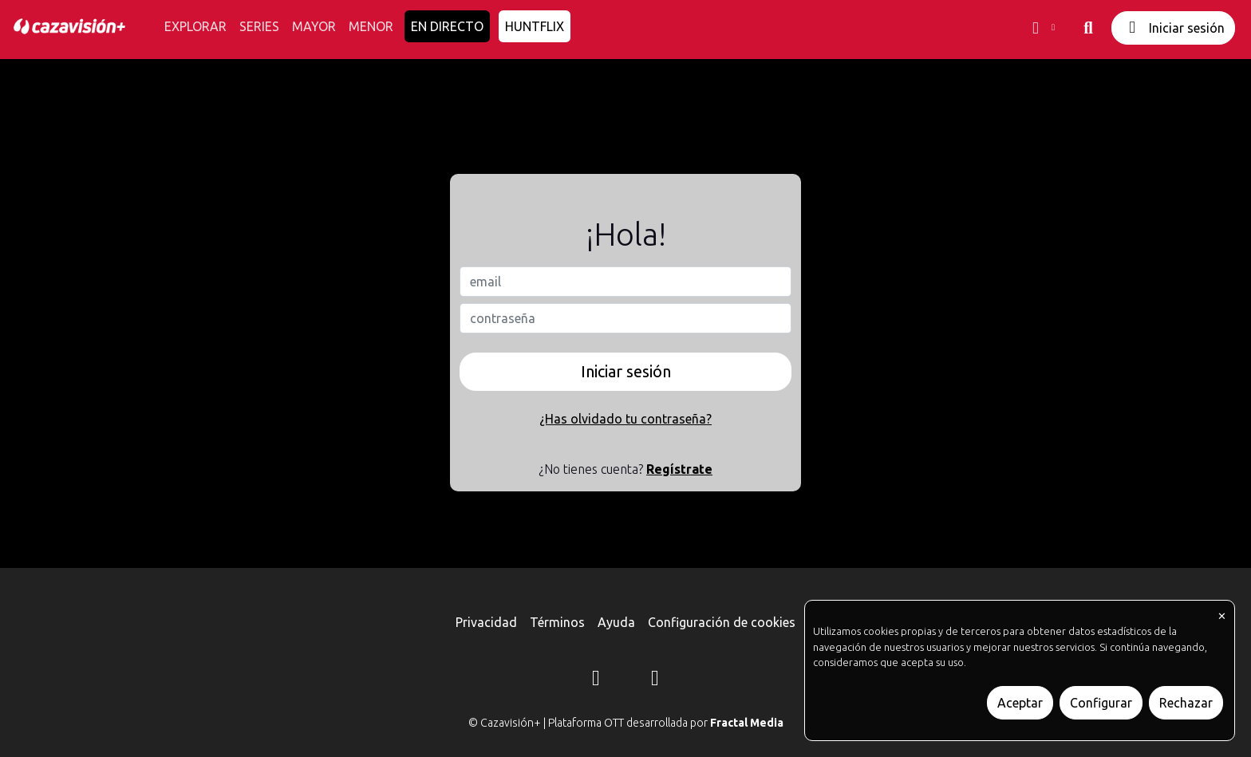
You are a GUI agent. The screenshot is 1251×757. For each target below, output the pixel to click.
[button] (1042, 28)
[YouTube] (655, 680)
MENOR (371, 26)
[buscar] (1088, 28)
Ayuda (616, 622)
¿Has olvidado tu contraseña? (625, 419)
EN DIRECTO (447, 26)
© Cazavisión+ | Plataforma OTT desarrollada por (625, 722)
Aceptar (1020, 703)
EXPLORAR (195, 26)
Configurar (1101, 703)
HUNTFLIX (534, 26)
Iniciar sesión (1173, 27)
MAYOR (314, 26)
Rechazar (1186, 703)
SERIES (259, 26)
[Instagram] (596, 680)
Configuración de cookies (721, 622)
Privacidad (486, 622)
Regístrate (679, 469)
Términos (557, 622)
